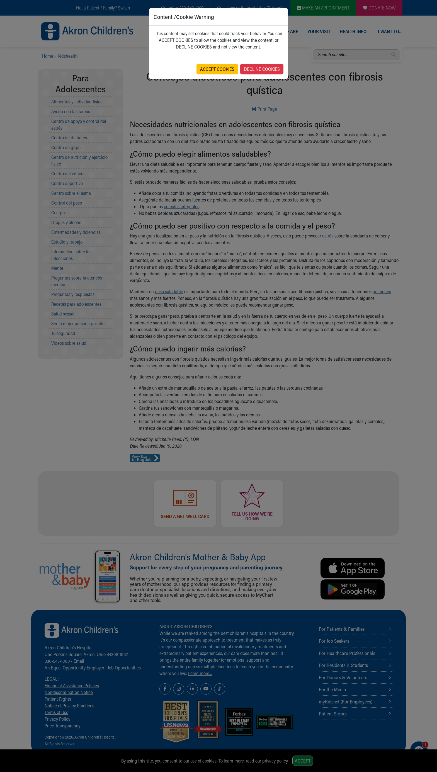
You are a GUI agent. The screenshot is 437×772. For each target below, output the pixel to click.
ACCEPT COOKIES (217, 69)
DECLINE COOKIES (262, 69)
